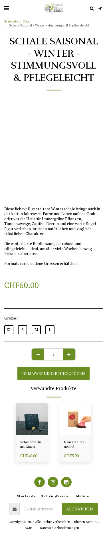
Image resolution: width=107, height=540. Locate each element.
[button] (6, 8)
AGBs (28, 527)
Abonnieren (79, 509)
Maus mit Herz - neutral (75, 444)
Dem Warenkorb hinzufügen (53, 373)
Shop (26, 21)
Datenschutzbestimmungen (59, 527)
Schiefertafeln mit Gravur (30, 444)
